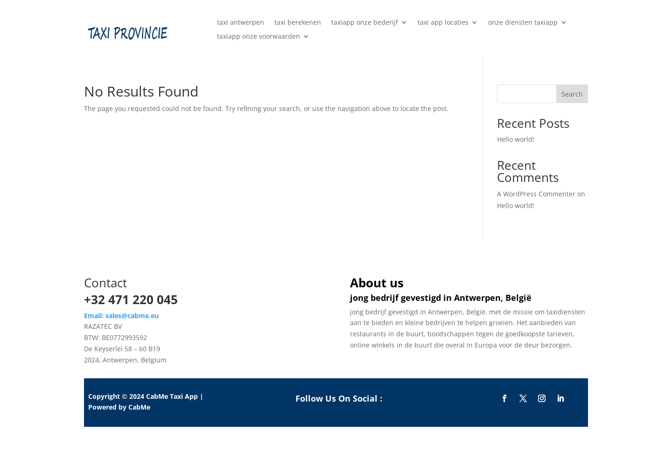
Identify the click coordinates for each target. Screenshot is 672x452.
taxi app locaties (443, 23)
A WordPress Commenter (536, 193)
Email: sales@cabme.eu (121, 315)
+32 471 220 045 (131, 299)
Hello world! (515, 139)
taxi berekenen (297, 23)
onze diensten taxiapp (523, 23)
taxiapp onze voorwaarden (258, 37)
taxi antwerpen (240, 23)
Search (572, 94)
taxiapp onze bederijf (364, 23)
